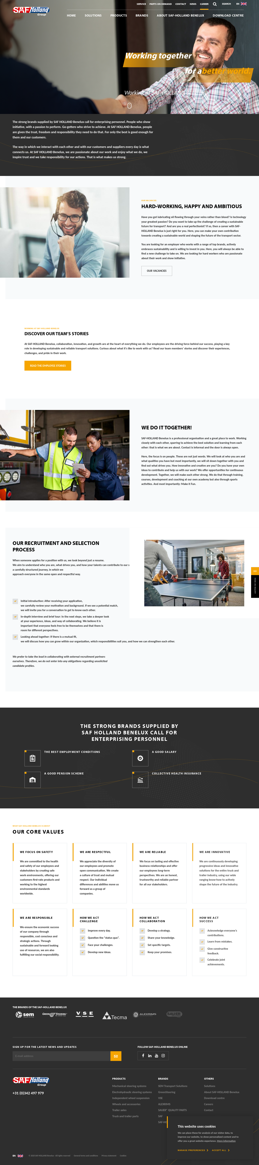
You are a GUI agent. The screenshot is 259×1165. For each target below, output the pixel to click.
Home (71, 15)
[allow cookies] (220, 1150)
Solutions (93, 15)
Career (204, 4)
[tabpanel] (129, 57)
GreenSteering (166, 1092)
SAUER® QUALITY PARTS (172, 1110)
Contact (180, 4)
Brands (142, 15)
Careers (208, 1104)
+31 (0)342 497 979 (28, 1093)
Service (141, 4)
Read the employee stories (48, 365)
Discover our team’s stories (56, 333)
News (193, 4)
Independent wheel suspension (130, 1098)
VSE (160, 1098)
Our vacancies (157, 270)
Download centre (228, 15)
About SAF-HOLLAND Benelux (180, 15)
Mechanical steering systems (129, 1086)
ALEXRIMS (164, 1104)
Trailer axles (119, 1110)
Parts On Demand (160, 4)
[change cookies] (193, 1150)
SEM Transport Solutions (172, 1086)
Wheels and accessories (126, 1104)
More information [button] (226, 1141)
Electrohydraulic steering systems (132, 1092)
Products (118, 15)
